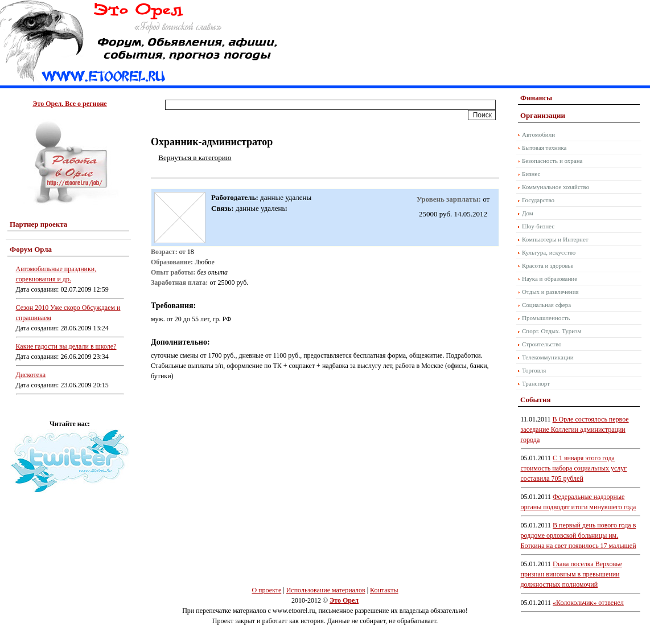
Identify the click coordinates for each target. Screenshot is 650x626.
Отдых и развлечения (550, 291)
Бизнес (531, 173)
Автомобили (538, 134)
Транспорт (536, 383)
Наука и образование (549, 278)
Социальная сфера (546, 304)
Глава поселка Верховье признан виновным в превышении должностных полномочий (572, 574)
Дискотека (31, 375)
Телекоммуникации (548, 357)
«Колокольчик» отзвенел (588, 603)
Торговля (534, 370)
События (535, 399)
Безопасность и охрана (552, 160)
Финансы (536, 97)
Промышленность (546, 317)
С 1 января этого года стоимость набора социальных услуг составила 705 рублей (574, 468)
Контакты (384, 590)
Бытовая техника (544, 147)
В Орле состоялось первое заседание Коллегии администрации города (575, 429)
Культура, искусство (548, 252)
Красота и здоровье (548, 265)
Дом (527, 213)
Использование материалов (325, 590)
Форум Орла (31, 249)
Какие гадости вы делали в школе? (66, 346)
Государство (538, 200)
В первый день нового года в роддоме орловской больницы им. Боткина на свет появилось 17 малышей (578, 535)
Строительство (542, 344)
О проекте (266, 590)
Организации (542, 115)
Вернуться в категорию (194, 157)
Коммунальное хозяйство (555, 186)
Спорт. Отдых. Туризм (551, 331)
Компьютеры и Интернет (555, 239)
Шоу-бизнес (538, 226)
